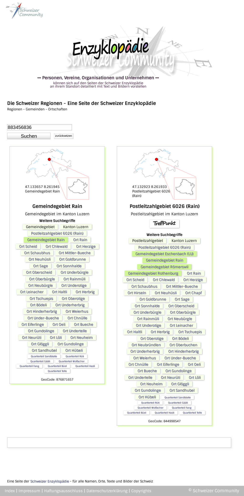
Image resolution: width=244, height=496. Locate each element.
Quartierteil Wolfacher (71, 361)
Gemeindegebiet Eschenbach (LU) (164, 253)
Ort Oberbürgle (42, 279)
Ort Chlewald (56, 246)
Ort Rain (80, 239)
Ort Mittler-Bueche (75, 252)
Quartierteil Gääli (40, 361)
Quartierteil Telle (57, 371)
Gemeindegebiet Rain (46, 239)
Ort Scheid (28, 246)
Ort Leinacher (31, 292)
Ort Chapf (193, 292)
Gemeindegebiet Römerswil (164, 267)
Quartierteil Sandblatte (44, 356)
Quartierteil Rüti (75, 356)
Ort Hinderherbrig (41, 311)
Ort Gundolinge (41, 331)
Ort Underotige (73, 285)
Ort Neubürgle (40, 285)
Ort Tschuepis (41, 298)
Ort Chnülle (77, 318)
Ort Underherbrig (70, 305)
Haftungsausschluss (63, 490)
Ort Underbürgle (74, 272)
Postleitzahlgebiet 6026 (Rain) (57, 233)
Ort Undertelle (75, 331)
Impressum (29, 490)
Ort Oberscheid (39, 272)
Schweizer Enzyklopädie (49, 481)
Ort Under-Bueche (43, 318)
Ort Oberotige (73, 298)
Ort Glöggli (40, 344)
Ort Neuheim (81, 337)
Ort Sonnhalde (68, 266)
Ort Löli (56, 337)
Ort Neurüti (31, 337)
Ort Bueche (83, 324)
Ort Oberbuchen (183, 345)
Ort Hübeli (74, 350)
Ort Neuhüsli (40, 259)
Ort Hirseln (136, 292)
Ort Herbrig (85, 292)
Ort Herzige (86, 246)
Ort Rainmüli (74, 279)
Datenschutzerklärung (106, 490)
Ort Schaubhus (37, 252)
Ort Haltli (59, 292)
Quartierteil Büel (57, 366)
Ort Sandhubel (44, 350)
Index (10, 490)
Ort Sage (40, 266)
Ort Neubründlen (146, 345)
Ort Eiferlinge (32, 324)
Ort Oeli (58, 324)
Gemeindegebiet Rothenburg (153, 273)
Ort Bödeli (38, 305)
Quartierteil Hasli (85, 366)
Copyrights (141, 490)
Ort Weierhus (77, 311)
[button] (28, 136)
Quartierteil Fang (29, 366)
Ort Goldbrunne (72, 259)
